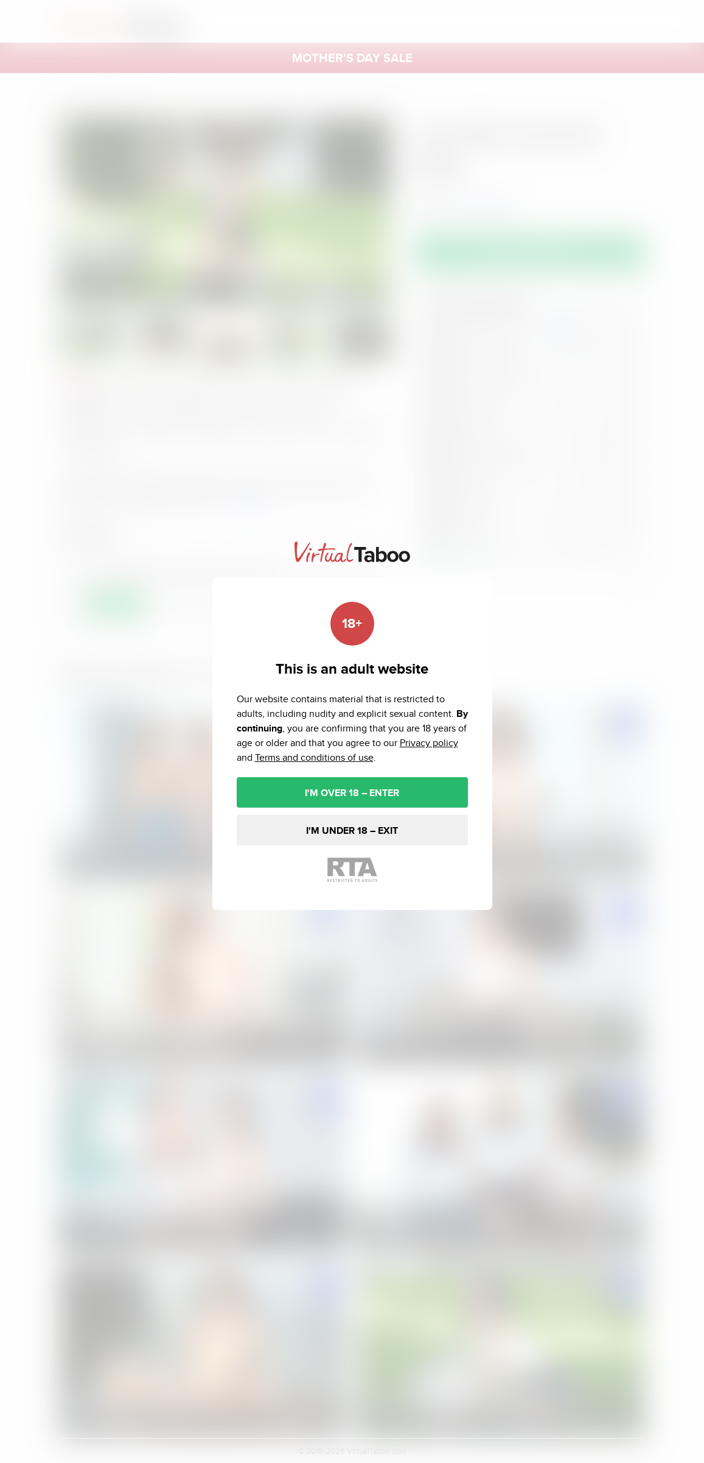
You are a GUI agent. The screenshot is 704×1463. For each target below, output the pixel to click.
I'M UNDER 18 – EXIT (352, 830)
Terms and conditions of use (314, 757)
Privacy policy (429, 743)
